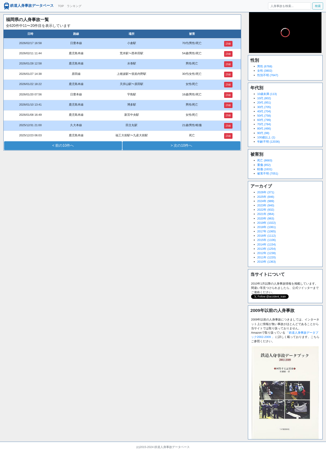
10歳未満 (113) (267, 94)
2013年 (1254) (266, 248)
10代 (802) (264, 98)
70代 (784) (264, 124)
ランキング (74, 6)
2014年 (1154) (266, 244)
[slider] (285, 42)
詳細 (228, 43)
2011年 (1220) (266, 257)
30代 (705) (264, 107)
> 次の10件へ (181, 145)
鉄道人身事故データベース (28, 5)
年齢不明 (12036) (268, 141)
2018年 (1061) (266, 227)
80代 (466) (264, 128)
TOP (61, 6)
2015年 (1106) (266, 240)
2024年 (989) (265, 201)
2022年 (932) (265, 209)
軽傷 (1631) (264, 169)
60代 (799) (264, 120)
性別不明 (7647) (267, 75)
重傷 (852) (264, 165)
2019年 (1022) (266, 222)
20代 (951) (264, 102)
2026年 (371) (265, 192)
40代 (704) (264, 111)
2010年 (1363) (266, 261)
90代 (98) (263, 133)
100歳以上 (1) (266, 137)
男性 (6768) (264, 66)
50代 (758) (264, 115)
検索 (318, 6)
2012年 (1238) (266, 253)
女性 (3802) (264, 70)
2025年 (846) (265, 196)
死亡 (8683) (264, 160)
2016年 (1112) (266, 235)
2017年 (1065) (266, 231)
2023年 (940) (265, 205)
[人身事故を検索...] (289, 5)
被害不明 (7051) (267, 173)
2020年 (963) (265, 218)
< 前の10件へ (63, 145)
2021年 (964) (265, 214)
